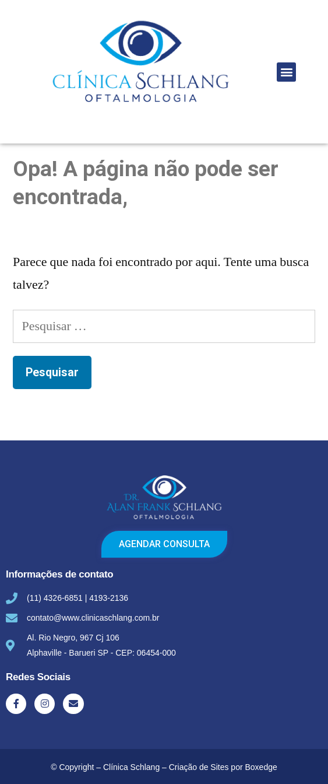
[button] (286, 72)
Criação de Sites (199, 767)
